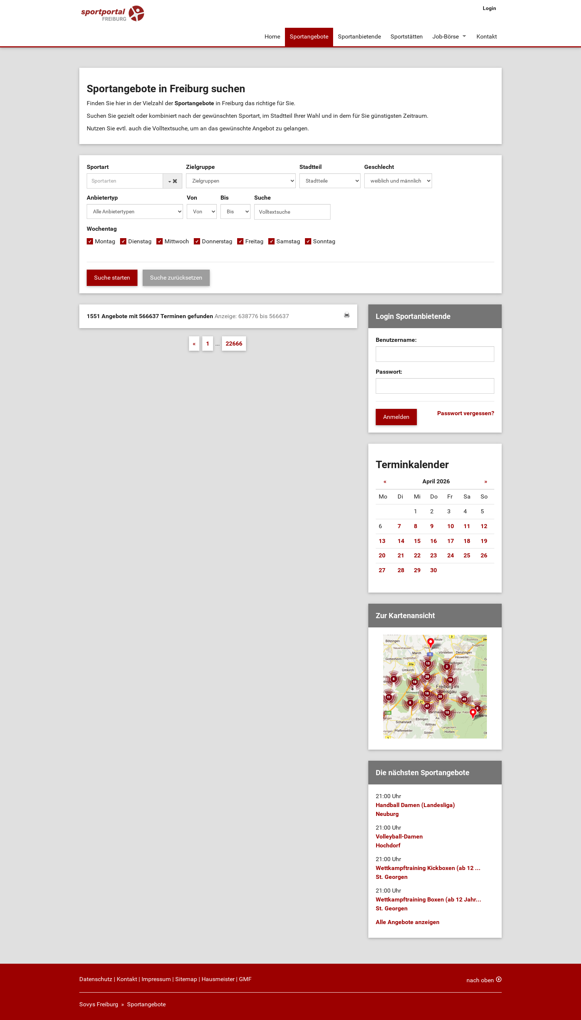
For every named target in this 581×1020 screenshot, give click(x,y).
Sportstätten (407, 36)
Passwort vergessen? (465, 413)
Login (489, 8)
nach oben (480, 980)
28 (401, 570)
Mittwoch (177, 241)
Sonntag (324, 241)
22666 (234, 343)
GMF (245, 979)
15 (417, 540)
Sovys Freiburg (98, 1004)
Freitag (254, 241)
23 (433, 555)
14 (401, 540)
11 (467, 526)
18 (467, 540)
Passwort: (389, 371)
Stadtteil (310, 166)
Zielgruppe (200, 166)
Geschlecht (379, 166)
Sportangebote (309, 36)
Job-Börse (445, 36)
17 (450, 540)
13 (382, 540)
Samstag (288, 241)
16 (433, 540)
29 (417, 570)
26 (484, 555)
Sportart (98, 166)
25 (467, 555)
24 (450, 555)
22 (417, 555)
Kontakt (487, 36)
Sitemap (186, 979)
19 (484, 540)
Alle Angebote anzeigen (407, 922)
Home (272, 36)
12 (484, 526)
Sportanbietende (359, 36)
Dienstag (140, 241)
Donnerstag (217, 241)
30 (433, 570)
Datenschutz (95, 979)
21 (401, 555)
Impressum (156, 979)
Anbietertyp (102, 197)
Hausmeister (218, 979)
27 (382, 570)
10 (450, 526)
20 (382, 555)
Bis (224, 197)
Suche (262, 197)
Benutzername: (396, 339)
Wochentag (102, 228)
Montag (105, 241)
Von (192, 197)
